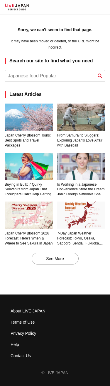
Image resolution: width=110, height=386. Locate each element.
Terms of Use (23, 322)
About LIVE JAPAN (28, 311)
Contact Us (21, 355)
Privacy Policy (23, 333)
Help (15, 344)
